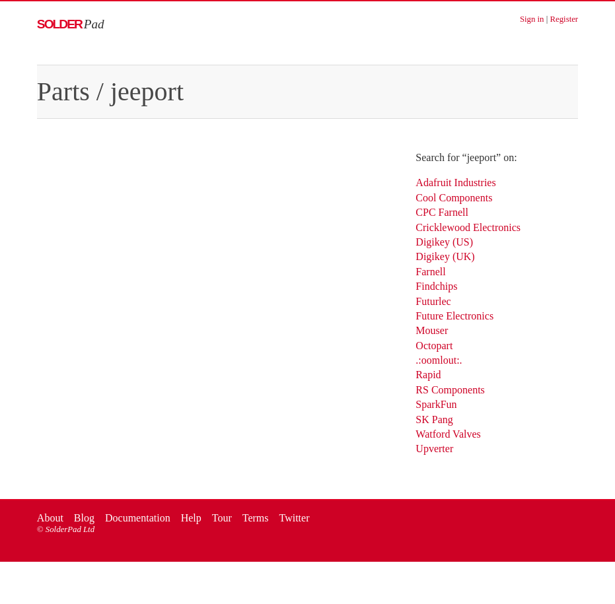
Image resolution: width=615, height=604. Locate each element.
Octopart (434, 345)
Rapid (428, 374)
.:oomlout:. (439, 360)
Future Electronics (454, 315)
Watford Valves (448, 434)
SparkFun (436, 404)
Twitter (294, 517)
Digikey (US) (444, 242)
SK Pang (434, 419)
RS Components (450, 389)
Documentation (137, 517)
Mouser (432, 330)
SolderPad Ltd (70, 529)
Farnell (430, 271)
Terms (255, 517)
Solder (70, 24)
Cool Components (454, 197)
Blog (84, 517)
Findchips (436, 286)
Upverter (434, 448)
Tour (222, 517)
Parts (63, 91)
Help (191, 517)
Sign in (532, 19)
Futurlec (433, 301)
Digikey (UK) (445, 256)
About (50, 517)
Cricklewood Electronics (468, 227)
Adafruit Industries (455, 182)
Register (564, 19)
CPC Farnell (442, 212)
